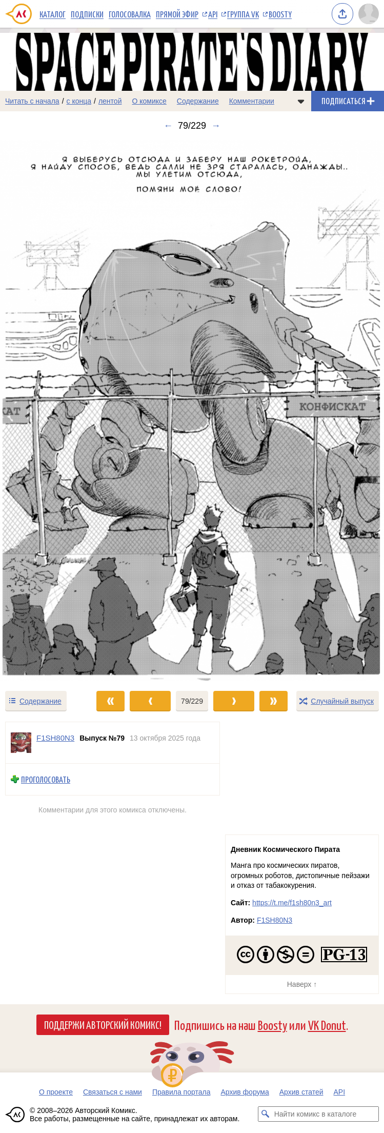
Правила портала (181, 1092)
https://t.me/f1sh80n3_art (292, 903)
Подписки (87, 13)
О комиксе (149, 101)
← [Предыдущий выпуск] (168, 126)
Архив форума (244, 1092)
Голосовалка (130, 13)
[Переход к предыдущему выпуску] (48, 410)
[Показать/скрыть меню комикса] (301, 101)
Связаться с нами (112, 1092)
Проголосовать (45, 779)
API (212, 13)
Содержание (198, 101)
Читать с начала (32, 101)
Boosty (280, 13)
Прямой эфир (177, 13)
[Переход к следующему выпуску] (192, 410)
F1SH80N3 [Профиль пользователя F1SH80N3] (55, 737)
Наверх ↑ (302, 984)
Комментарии (251, 101)
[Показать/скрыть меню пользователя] (368, 14)
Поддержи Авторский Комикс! (102, 1024)
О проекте (56, 1092)
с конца (79, 101)
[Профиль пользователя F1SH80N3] (21, 742)
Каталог (52, 13)
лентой (110, 101)
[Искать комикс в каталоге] (265, 1114)
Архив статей (301, 1092)
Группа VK (243, 13)
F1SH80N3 (274, 920)
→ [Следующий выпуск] (215, 126)
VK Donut (327, 1024)
